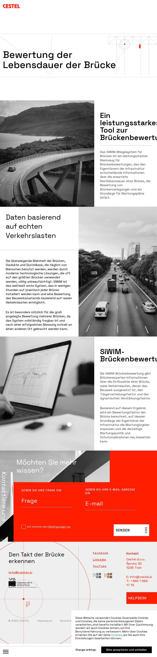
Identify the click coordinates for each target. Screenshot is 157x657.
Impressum (45, 620)
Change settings (85, 649)
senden (123, 530)
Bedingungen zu (59, 527)
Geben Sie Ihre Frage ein (41, 490)
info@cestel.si (20, 572)
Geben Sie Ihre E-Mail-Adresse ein (110, 491)
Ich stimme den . (49, 527)
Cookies (116, 635)
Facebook (101, 553)
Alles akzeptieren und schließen (126, 649)
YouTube (100, 566)
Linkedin (99, 559)
